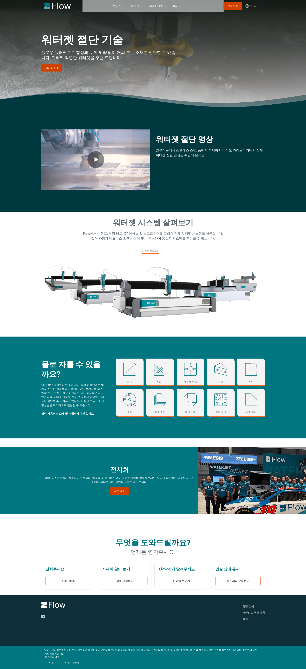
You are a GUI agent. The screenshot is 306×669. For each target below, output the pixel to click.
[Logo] (85, 605)
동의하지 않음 (71, 662)
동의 (50, 662)
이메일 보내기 (181, 581)
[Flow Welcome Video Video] (95, 159)
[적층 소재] (160, 403)
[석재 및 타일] (190, 372)
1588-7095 (68, 581)
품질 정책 (248, 606)
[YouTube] (43, 617)
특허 (245, 618)
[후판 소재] (190, 403)
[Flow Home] (57, 6)
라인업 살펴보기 (150, 251)
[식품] (221, 372)
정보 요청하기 (124, 581)
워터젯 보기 (52, 68)
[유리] (251, 372)
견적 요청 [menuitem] (233, 6)
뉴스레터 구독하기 (238, 581)
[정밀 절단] (221, 403)
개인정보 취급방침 (253, 612)
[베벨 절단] (251, 403)
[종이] (130, 403)
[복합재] (160, 372)
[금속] (130, 372)
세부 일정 (119, 490)
